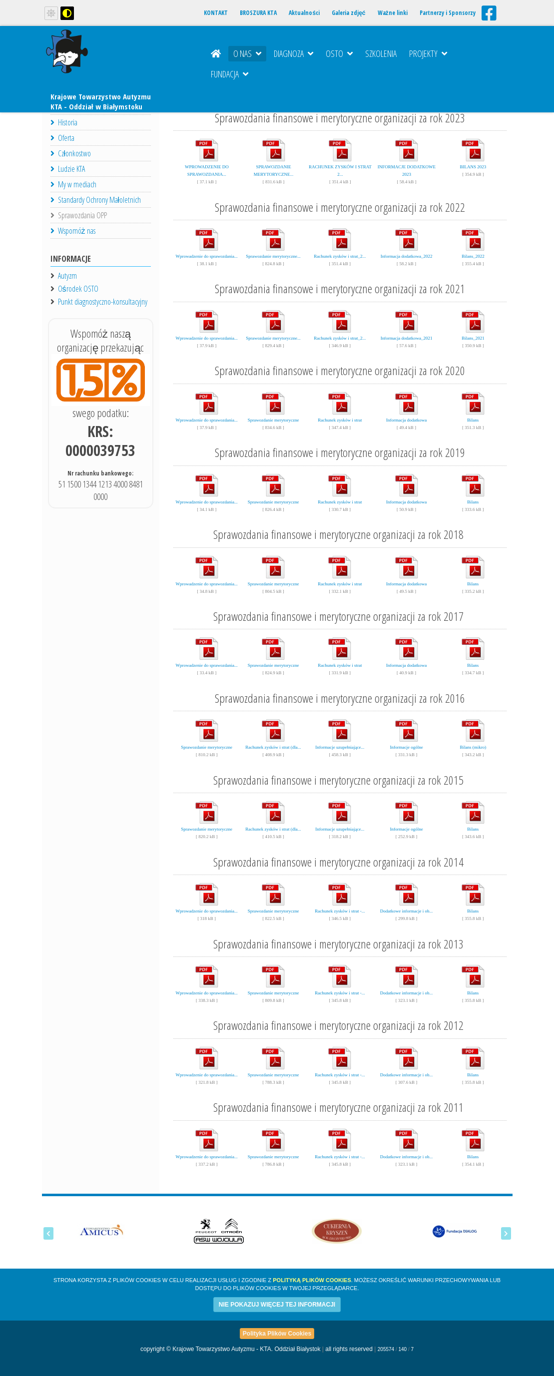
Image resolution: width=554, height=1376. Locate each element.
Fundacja (229, 74)
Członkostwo (70, 153)
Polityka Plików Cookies (277, 1333)
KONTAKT (216, 12)
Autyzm (67, 275)
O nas (247, 53)
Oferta (62, 137)
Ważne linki (393, 12)
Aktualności (304, 12)
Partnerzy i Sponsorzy (448, 12)
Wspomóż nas (72, 230)
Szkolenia (381, 53)
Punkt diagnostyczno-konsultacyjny (102, 301)
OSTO (339, 53)
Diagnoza (293, 53)
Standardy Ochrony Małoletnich (95, 199)
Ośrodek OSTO (78, 288)
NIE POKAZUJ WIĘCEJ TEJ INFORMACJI (277, 1304)
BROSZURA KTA (258, 12)
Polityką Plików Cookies (312, 1280)
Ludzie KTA (67, 168)
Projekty (428, 53)
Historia (63, 122)
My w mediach (73, 184)
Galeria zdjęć (348, 12)
